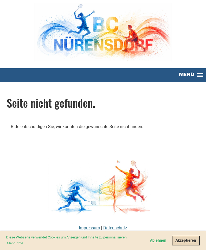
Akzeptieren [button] (185, 240)
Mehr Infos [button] (15, 243)
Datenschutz (115, 227)
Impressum (89, 227)
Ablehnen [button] (158, 240)
